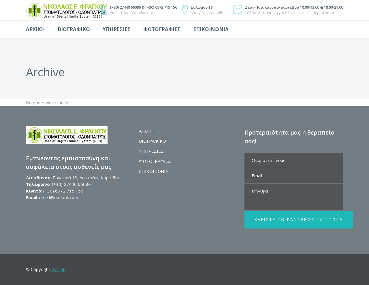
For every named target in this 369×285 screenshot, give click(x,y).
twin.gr (58, 269)
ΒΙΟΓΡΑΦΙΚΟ (152, 141)
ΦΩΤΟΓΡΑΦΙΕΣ (155, 161)
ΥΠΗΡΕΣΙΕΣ (151, 151)
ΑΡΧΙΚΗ (147, 131)
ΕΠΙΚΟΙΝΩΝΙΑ (153, 171)
